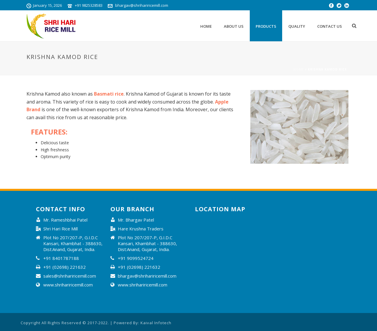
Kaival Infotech (155, 322)
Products (266, 26)
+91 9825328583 (88, 5)
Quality (296, 26)
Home (206, 26)
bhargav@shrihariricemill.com (141, 5)
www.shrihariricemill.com (68, 284)
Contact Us (329, 26)
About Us (234, 26)
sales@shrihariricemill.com (69, 275)
